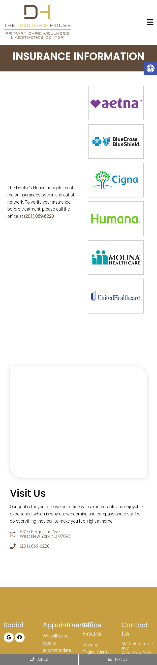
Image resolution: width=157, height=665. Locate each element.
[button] (150, 68)
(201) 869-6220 (39, 216)
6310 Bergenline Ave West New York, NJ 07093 (45, 534)
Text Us (117, 659)
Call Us (39, 659)
